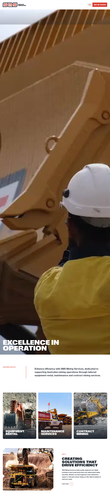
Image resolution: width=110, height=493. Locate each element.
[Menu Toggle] (89, 5)
